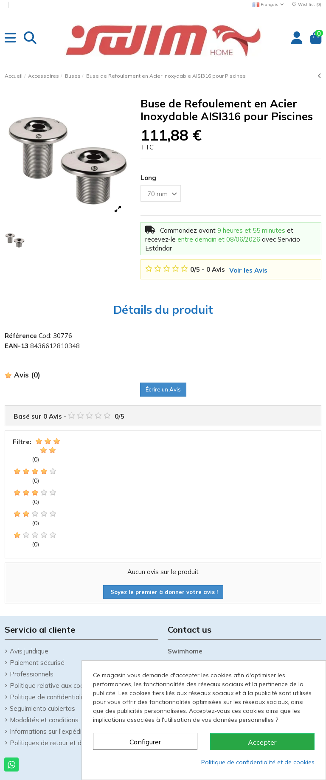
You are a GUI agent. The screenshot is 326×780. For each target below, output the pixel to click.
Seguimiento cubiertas (42, 708)
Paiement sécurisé (37, 663)
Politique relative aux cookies (53, 685)
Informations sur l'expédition (51, 731)
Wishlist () (306, 4)
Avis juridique (29, 651)
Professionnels (31, 674)
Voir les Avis (248, 270)
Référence (21, 336)
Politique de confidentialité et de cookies (258, 762)
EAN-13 (16, 346)
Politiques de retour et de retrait (57, 743)
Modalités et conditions (44, 720)
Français (269, 4)
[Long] (161, 193)
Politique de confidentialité (49, 697)
